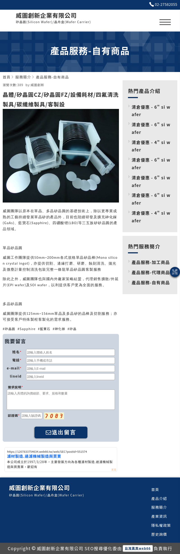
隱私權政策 (161, 525)
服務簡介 (159, 507)
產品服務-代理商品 (151, 272)
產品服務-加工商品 (151, 262)
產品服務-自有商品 (151, 282)
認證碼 (13, 415)
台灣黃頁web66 (138, 548)
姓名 (16, 351)
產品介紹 (159, 498)
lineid (16, 376)
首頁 (155, 489)
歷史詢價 (159, 534)
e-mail (13, 368)
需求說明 (14, 387)
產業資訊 (159, 516)
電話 (16, 360)
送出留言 (61, 432)
